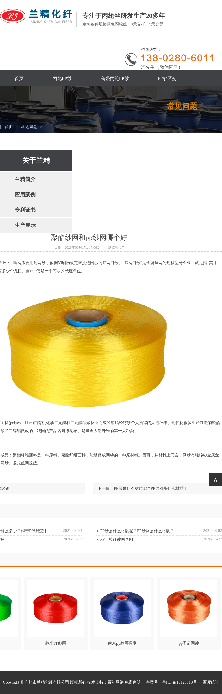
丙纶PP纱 (62, 78)
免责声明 (133, 682)
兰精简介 (25, 179)
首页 (19, 78)
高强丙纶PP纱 (115, 78)
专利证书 (25, 210)
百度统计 (211, 682)
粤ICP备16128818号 (180, 682)
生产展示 (25, 225)
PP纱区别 (167, 78)
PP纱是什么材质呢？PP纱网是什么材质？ (151, 488)
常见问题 (29, 127)
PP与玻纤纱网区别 (116, 539)
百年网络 (116, 682)
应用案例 (25, 194)
